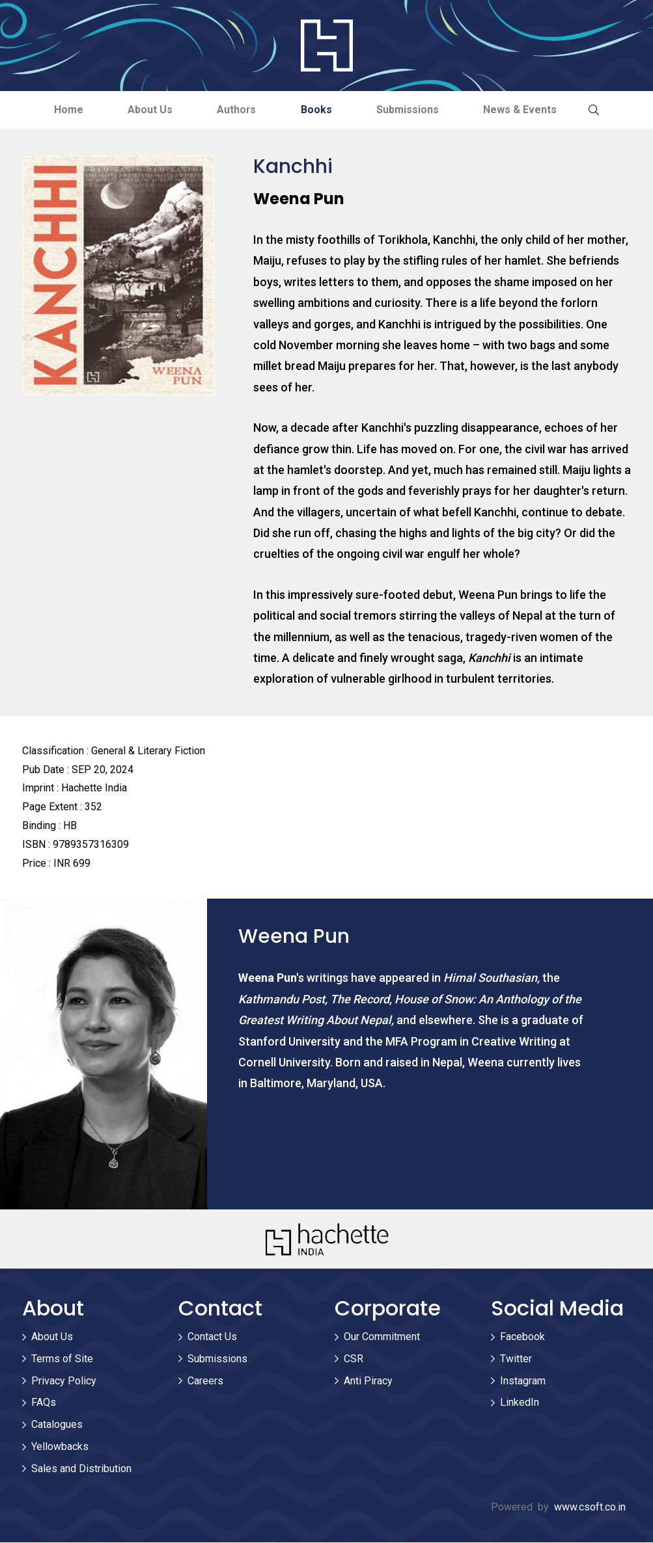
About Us (148, 109)
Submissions (409, 109)
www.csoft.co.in (590, 1507)
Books (317, 109)
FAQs (43, 1403)
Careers (205, 1381)
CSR (353, 1358)
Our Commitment (382, 1336)
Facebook (522, 1336)
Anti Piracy (368, 1381)
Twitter (516, 1358)
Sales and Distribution (81, 1468)
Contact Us (212, 1336)
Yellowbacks (60, 1446)
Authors (236, 109)
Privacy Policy (63, 1381)
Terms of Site (62, 1358)
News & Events (523, 109)
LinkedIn (519, 1403)
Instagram (523, 1381)
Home (65, 109)
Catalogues (57, 1425)
